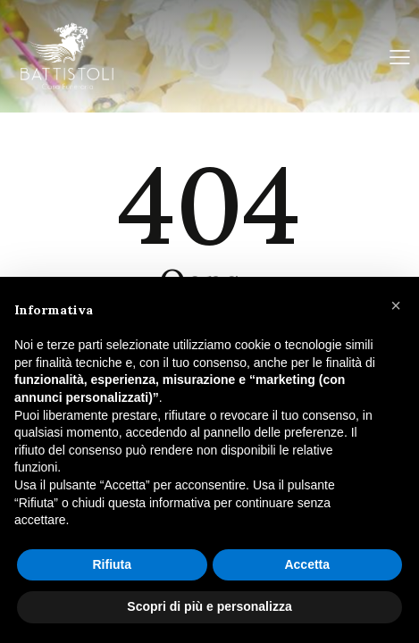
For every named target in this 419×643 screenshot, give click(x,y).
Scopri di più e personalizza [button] (209, 606)
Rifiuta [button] (111, 564)
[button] (395, 305)
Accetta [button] (307, 564)
